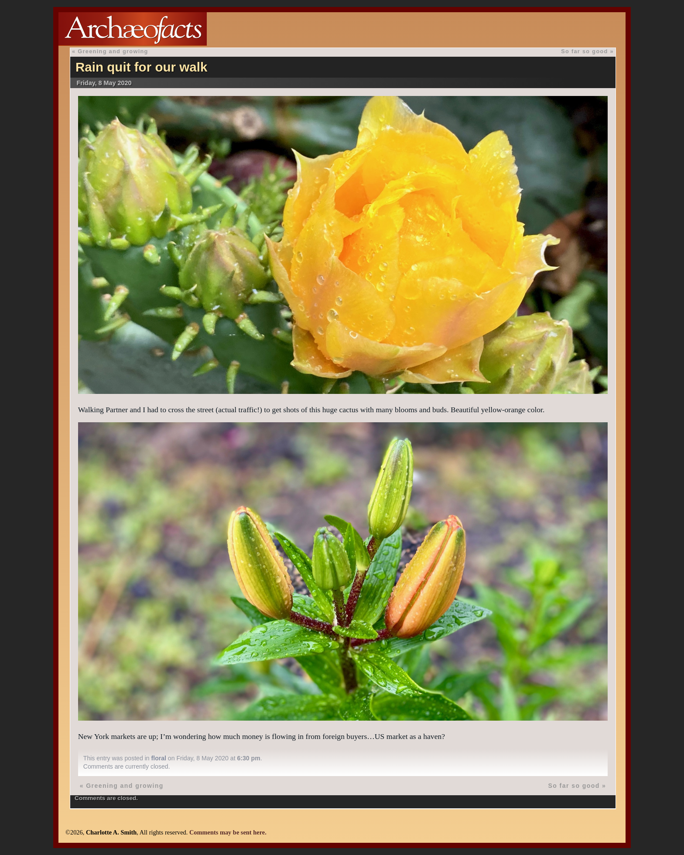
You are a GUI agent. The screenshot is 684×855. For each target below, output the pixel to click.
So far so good (584, 51)
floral (158, 758)
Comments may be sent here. (228, 832)
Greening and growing (113, 51)
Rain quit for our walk (141, 67)
